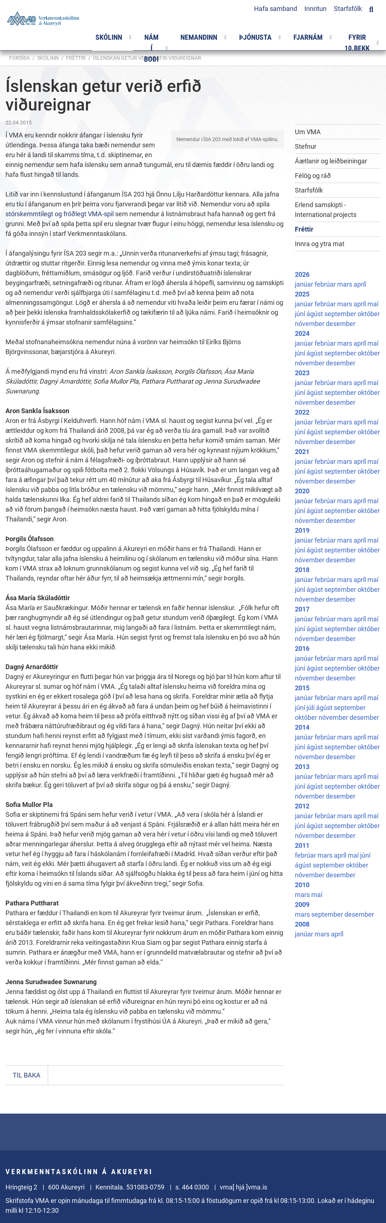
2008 (302, 924)
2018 (302, 570)
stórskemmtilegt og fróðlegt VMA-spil (59, 214)
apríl (360, 284)
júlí (311, 707)
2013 (302, 766)
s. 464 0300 (192, 1187)
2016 (302, 648)
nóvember (310, 323)
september (341, 314)
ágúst (315, 314)
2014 (302, 727)
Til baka (26, 1075)
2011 (302, 845)
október (369, 314)
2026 (302, 274)
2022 (302, 412)
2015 (302, 688)
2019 (302, 530)
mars (345, 284)
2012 (302, 806)
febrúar (326, 284)
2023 (302, 373)
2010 (302, 885)
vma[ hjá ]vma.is (243, 1187)
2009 (302, 904)
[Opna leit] (371, 8)
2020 (302, 491)
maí (372, 304)
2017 (302, 609)
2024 (302, 333)
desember (340, 323)
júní (301, 314)
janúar (305, 284)
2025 (302, 294)
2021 (302, 451)
